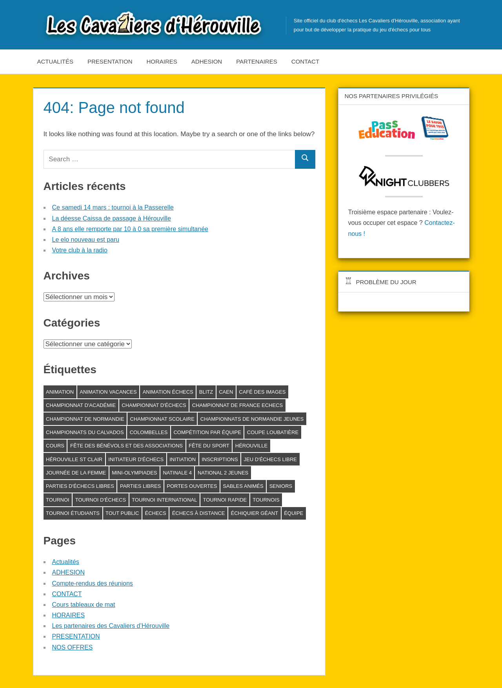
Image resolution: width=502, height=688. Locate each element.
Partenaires (256, 61)
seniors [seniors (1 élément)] (281, 486)
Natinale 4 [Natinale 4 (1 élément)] (177, 473)
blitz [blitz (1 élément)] (206, 392)
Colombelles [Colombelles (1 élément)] (149, 432)
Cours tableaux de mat (83, 604)
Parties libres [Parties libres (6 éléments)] (140, 486)
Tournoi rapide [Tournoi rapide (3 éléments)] (225, 500)
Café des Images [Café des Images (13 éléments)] (262, 392)
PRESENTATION (109, 61)
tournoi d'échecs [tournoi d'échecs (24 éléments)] (100, 500)
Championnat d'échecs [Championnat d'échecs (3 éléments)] (154, 405)
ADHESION (206, 61)
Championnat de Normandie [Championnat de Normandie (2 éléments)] (85, 419)
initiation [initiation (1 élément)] (182, 459)
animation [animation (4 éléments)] (60, 392)
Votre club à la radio (79, 250)
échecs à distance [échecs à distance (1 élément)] (198, 513)
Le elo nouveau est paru (86, 239)
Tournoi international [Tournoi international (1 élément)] (164, 500)
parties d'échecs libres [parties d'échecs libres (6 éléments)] (80, 486)
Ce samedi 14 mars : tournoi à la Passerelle (113, 207)
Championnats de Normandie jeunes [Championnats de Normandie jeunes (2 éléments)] (252, 419)
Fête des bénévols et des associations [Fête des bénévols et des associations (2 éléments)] (126, 446)
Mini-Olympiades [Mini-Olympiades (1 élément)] (134, 473)
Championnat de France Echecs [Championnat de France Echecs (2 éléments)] (237, 405)
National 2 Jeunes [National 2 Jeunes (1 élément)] (223, 473)
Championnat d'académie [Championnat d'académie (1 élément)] (81, 405)
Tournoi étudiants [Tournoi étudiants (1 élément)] (73, 513)
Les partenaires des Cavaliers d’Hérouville (111, 625)
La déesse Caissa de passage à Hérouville (111, 218)
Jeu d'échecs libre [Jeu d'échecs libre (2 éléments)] (270, 459)
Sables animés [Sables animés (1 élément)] (243, 486)
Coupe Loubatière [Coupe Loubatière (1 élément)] (272, 432)
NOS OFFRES (72, 647)
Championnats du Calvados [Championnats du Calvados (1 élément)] (85, 432)
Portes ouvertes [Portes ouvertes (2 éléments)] (192, 486)
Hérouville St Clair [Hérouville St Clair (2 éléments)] (74, 459)
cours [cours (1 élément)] (55, 446)
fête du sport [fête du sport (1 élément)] (209, 446)
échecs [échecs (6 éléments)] (155, 513)
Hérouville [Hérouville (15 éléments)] (251, 446)
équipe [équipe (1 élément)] (293, 513)
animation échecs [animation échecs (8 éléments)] (168, 392)
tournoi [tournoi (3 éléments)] (57, 500)
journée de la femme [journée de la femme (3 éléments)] (76, 473)
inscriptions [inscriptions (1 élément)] (220, 459)
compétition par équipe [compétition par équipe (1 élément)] (207, 432)
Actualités (55, 61)
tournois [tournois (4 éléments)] (266, 500)
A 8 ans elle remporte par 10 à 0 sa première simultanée (130, 229)
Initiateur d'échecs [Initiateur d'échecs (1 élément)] (136, 459)
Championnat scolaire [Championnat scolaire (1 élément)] (162, 419)
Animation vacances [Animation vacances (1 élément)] (108, 392)
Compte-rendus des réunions (92, 583)
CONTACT (305, 61)
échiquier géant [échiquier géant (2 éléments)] (254, 513)
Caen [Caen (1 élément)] (226, 392)
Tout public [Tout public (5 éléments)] (122, 513)
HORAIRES (162, 61)
